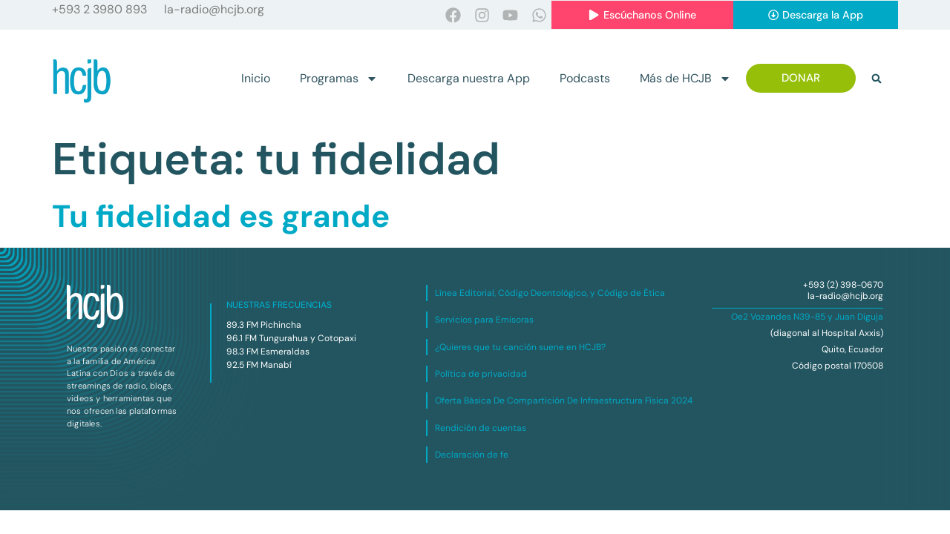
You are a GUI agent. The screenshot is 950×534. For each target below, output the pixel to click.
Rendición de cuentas (480, 428)
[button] (876, 78)
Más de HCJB (685, 78)
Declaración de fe (471, 455)
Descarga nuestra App (468, 78)
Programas (339, 78)
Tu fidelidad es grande (221, 217)
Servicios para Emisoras (484, 320)
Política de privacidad (481, 374)
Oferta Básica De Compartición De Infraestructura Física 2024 (563, 401)
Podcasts (585, 78)
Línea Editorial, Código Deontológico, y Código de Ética (550, 293)
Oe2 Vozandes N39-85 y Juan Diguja (807, 317)
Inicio (255, 78)
